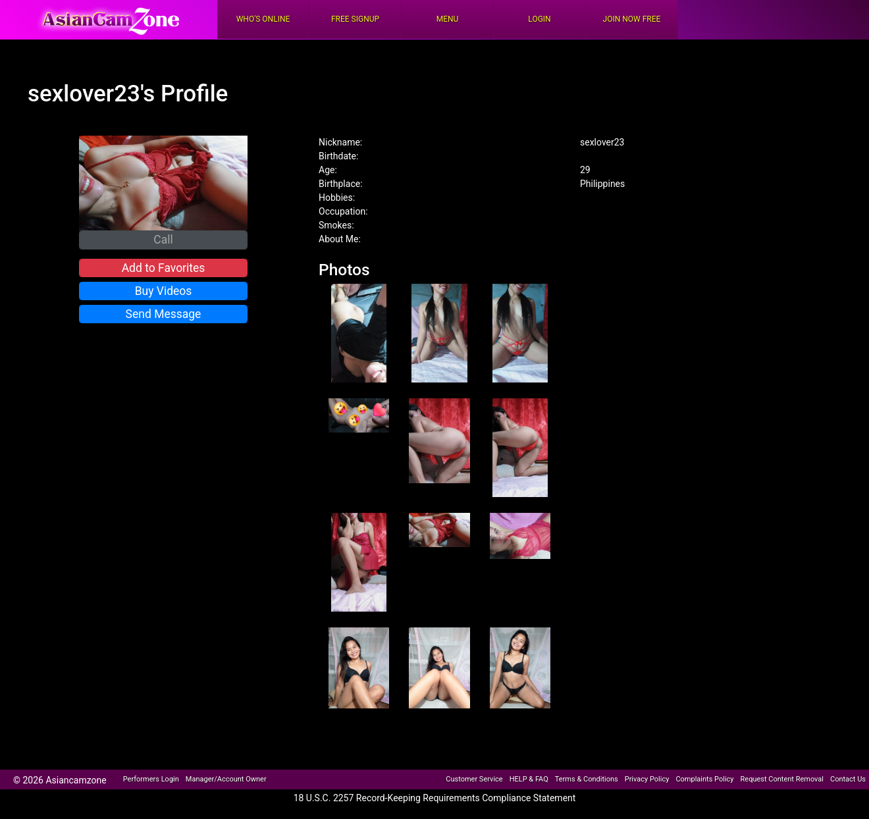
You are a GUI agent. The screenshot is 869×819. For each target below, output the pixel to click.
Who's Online (263, 19)
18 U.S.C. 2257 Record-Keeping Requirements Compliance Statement (435, 798)
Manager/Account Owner (226, 779)
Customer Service (474, 779)
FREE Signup (355, 19)
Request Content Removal (782, 779)
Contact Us (848, 779)
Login (539, 19)
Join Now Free (632, 19)
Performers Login (151, 779)
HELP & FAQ (529, 779)
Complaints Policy (704, 779)
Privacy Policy (647, 779)
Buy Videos (163, 291)
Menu (447, 19)
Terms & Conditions (586, 779)
